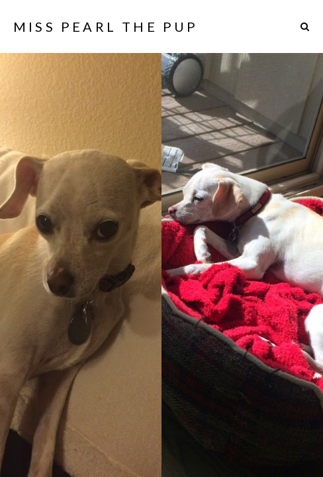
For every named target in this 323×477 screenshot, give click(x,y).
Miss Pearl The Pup (106, 26)
